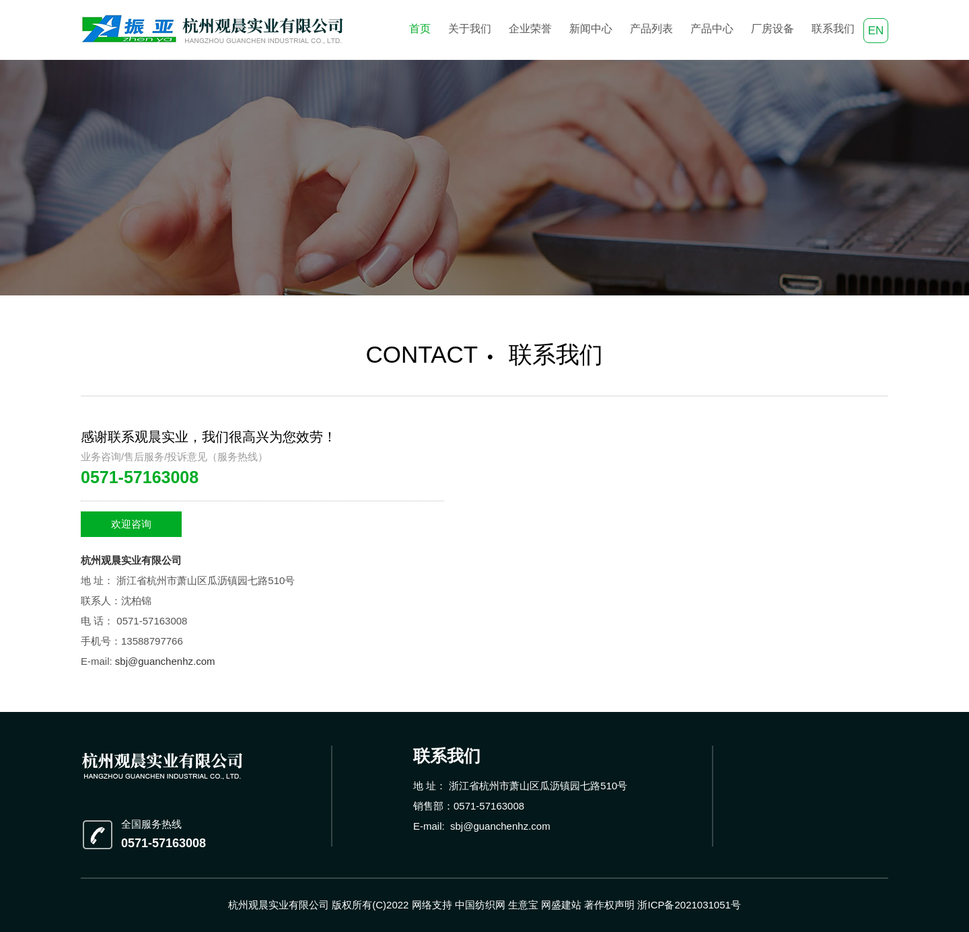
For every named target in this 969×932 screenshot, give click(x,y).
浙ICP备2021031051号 (688, 904)
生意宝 (523, 904)
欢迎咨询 (131, 524)
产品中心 (711, 28)
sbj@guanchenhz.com (165, 661)
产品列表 (651, 28)
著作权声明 (609, 904)
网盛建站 (561, 904)
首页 (420, 28)
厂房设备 (772, 28)
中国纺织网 (480, 904)
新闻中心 (590, 28)
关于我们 (469, 28)
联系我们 (833, 28)
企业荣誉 (530, 28)
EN (876, 30)
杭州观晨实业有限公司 (131, 560)
